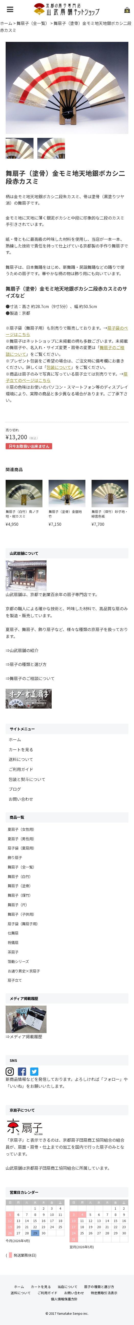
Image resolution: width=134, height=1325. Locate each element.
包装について (59, 367)
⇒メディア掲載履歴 (24, 1036)
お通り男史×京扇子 (24, 971)
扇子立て (15, 980)
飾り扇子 (15, 857)
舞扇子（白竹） (20, 876)
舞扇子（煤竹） (20, 895)
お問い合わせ (21, 799)
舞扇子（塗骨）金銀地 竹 (65, 514)
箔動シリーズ (18, 961)
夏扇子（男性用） (22, 838)
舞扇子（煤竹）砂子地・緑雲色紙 (110, 514)
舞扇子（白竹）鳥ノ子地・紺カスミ (22, 514)
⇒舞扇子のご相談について (30, 678)
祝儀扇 (13, 942)
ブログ (15, 789)
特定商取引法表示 (104, 1292)
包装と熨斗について (27, 779)
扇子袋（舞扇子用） (24, 923)
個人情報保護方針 (64, 1299)
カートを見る (21, 749)
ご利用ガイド (21, 769)
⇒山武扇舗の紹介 (22, 650)
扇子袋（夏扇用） (22, 848)
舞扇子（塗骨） (20, 885)
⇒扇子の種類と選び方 (26, 664)
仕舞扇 (13, 933)
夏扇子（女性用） (22, 829)
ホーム (15, 739)
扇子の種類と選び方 (99, 1286)
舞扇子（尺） (18, 904)
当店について (67, 1286)
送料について (21, 759)
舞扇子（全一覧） (22, 867)
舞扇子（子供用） (22, 914)
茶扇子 (13, 952)
